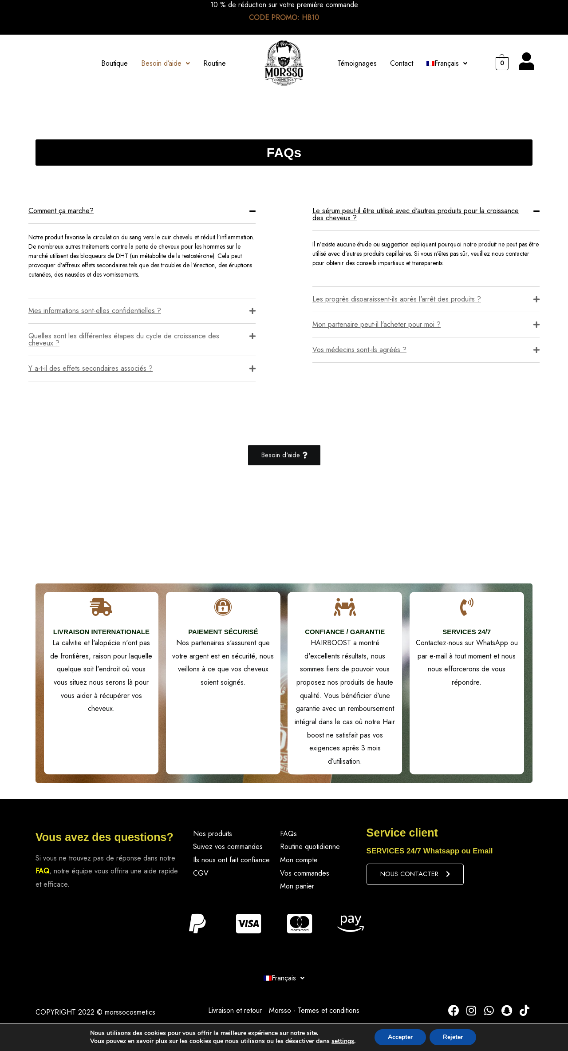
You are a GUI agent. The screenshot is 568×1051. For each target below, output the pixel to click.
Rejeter (453, 1037)
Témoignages (357, 63)
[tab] (142, 210)
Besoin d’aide (165, 63)
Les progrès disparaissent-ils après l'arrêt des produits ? (396, 299)
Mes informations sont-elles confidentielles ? (94, 310)
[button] (284, 455)
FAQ (42, 871)
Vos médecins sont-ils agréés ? (359, 350)
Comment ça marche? (61, 211)
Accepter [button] (400, 1037)
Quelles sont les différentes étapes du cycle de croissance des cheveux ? (123, 339)
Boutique (114, 63)
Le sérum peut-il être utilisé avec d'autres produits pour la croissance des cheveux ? (415, 214)
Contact (401, 63)
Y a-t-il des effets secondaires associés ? (90, 368)
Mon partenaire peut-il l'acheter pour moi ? (376, 324)
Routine (214, 63)
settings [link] (342, 1041)
